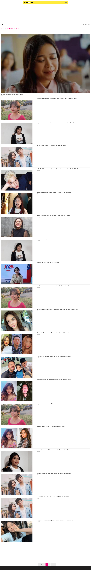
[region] (45, 13)
